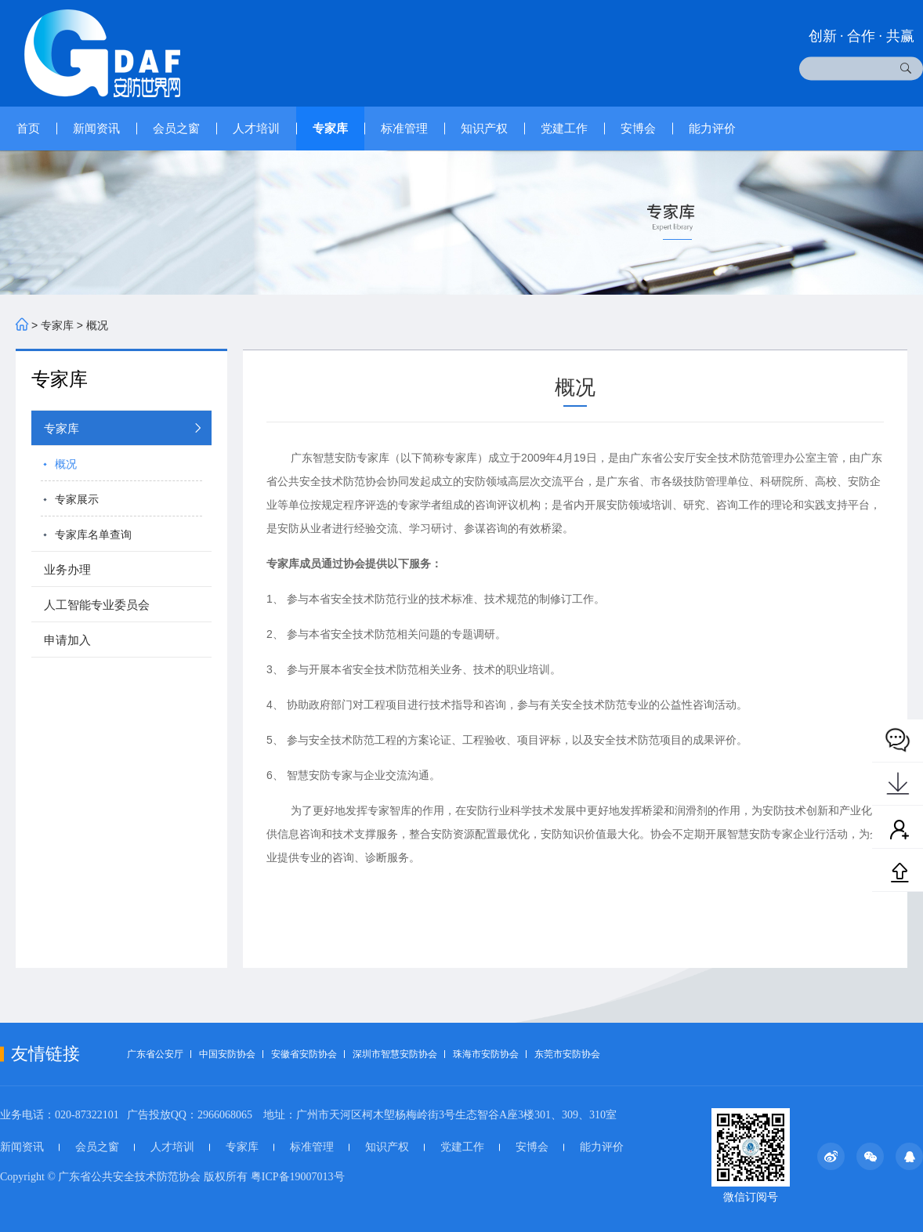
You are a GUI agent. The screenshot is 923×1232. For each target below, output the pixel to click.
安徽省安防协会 (304, 1054)
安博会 (638, 128)
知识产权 (484, 128)
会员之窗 (176, 128)
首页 (28, 128)
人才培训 (256, 128)
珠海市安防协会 (486, 1054)
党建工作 (564, 128)
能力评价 (712, 128)
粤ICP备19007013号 (298, 1177)
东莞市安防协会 (567, 1054)
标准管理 (404, 128)
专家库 (330, 128)
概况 (97, 325)
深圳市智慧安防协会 (395, 1054)
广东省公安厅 (155, 1054)
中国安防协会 (227, 1054)
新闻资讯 (96, 128)
